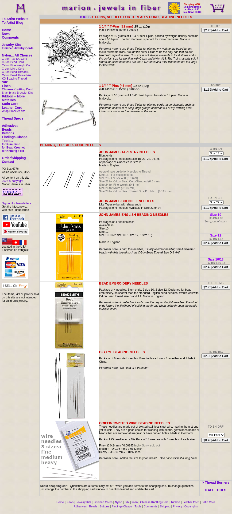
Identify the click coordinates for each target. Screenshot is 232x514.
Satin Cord (10, 104)
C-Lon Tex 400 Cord (14, 58)
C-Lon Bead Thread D (15, 72)
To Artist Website (15, 19)
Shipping (164, 506)
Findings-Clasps (14, 137)
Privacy (177, 506)
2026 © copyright (12, 181)
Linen (6, 86)
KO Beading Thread (14, 78)
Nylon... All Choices (17, 55)
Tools (138, 506)
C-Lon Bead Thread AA (16, 75)
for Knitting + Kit (13, 151)
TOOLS (85, 17)
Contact (8, 162)
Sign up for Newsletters (16, 203)
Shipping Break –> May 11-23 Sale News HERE (192, 9)
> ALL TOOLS (215, 490)
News (6, 34)
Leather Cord (12, 107)
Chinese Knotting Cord (17, 89)
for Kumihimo (11, 144)
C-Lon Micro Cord (13, 68)
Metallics (9, 100)
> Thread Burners (215, 482)
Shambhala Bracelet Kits (17, 92)
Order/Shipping (14, 158)
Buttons (8, 133)
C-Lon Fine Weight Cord (17, 65)
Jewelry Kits (11, 45)
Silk (5, 82)
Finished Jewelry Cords (18, 48)
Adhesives (10, 126)
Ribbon (175, 502)
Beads (7, 129)
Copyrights (191, 506)
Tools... (7, 141)
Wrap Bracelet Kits (13, 111)
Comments (10, 37)
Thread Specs (12, 118)
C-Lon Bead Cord (13, 62)
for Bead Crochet (13, 147)
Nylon (118, 502)
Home (6, 30)
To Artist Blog (12, 22)
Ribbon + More (13, 96)
